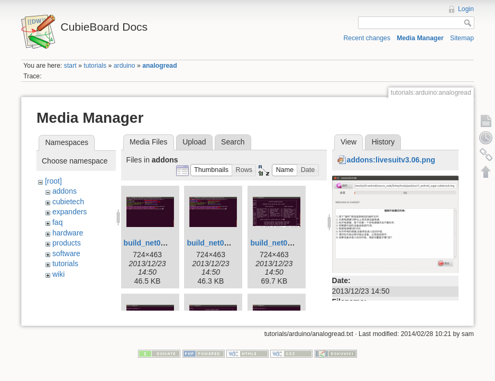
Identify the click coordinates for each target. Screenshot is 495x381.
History (383, 142)
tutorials (95, 65)
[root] (53, 181)
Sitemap (462, 38)
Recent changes (367, 38)
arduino (124, 65)
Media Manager (420, 38)
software (66, 253)
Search (232, 142)
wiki (58, 274)
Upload (194, 142)
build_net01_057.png (286, 243)
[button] (211, 170)
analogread (159, 65)
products (66, 243)
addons (64, 191)
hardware (67, 233)
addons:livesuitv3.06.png (391, 160)
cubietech (68, 201)
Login (466, 9)
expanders (69, 211)
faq (57, 222)
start (70, 65)
